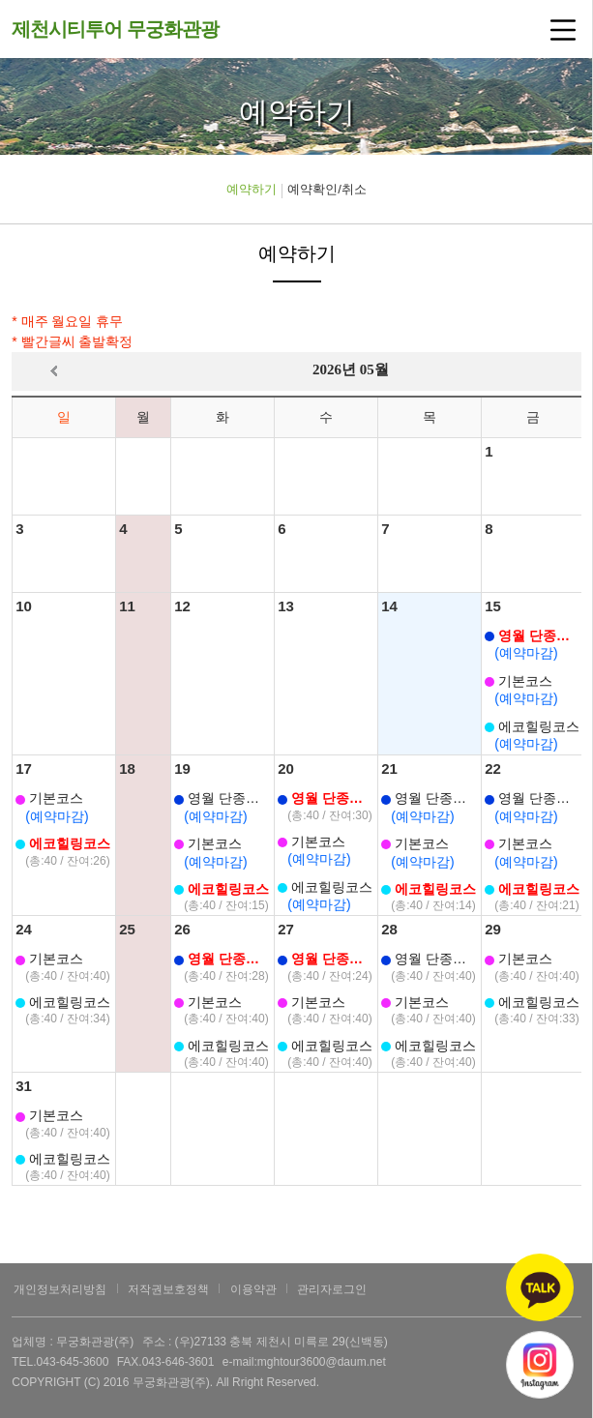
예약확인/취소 (327, 189)
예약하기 (251, 189)
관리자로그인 (332, 1289)
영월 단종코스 (533, 635)
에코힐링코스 (532, 726)
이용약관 (253, 1289)
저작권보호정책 (168, 1289)
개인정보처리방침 (60, 1289)
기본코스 (518, 681)
